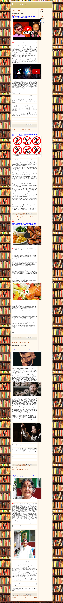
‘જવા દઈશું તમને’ (16, 595)
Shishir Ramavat (19, 4)
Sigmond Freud (24, 465)
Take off (42, 16)
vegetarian (19, 214)
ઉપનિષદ (21, 214)
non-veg (15, 214)
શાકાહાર (26, 214)
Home (25, 597)
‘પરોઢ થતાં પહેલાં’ (21, 595)
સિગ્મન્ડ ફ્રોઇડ (28, 465)
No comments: (23, 124)
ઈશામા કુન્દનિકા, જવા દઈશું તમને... (20, 469)
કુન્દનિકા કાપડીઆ (29, 595)
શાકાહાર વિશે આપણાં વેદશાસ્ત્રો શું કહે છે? (21, 129)
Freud (22, 465)
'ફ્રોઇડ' (15, 465)
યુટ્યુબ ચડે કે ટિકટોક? (17, 10)
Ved (16, 214)
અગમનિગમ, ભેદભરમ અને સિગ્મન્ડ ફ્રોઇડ (21, 342)
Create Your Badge (42, 22)
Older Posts (35, 597)
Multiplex (42, 9)
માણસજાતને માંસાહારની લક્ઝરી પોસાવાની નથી (22, 217)
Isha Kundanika (24, 595)
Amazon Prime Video (18, 465)
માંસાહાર (23, 214)
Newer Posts (14, 597)
